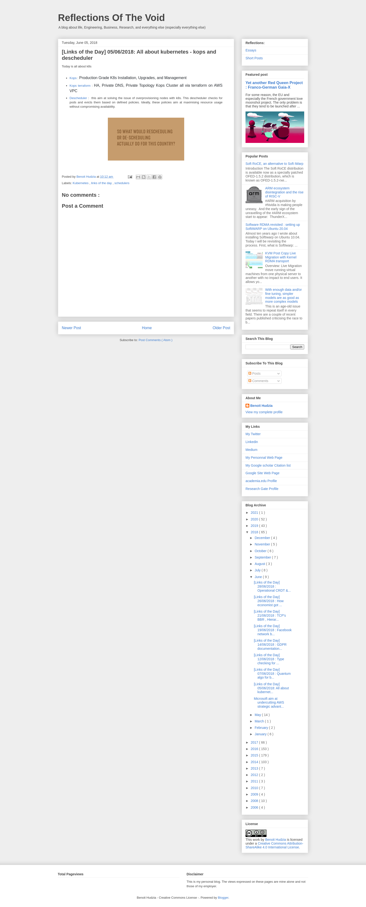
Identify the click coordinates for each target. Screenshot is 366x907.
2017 (255, 742)
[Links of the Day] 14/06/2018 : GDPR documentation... (270, 644)
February (262, 728)
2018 (255, 532)
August (260, 564)
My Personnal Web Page (264, 457)
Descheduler (78, 98)
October (261, 551)
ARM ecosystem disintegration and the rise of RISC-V (284, 192)
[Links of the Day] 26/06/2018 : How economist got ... (269, 601)
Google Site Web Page (262, 473)
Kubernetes (81, 183)
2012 (255, 775)
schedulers (121, 183)
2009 (255, 794)
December (263, 538)
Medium (251, 450)
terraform (84, 85)
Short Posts (254, 58)
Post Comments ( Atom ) (156, 340)
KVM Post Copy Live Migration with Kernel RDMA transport (281, 257)
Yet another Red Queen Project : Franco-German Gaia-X (274, 85)
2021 (255, 512)
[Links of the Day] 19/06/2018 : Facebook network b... (273, 630)
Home (147, 328)
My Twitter (253, 434)
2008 (255, 801)
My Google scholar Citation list (268, 465)
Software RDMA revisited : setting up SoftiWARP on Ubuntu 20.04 (273, 227)
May (258, 715)
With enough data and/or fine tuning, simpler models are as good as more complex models (283, 295)
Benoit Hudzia (261, 406)
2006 (255, 807)
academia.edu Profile (261, 481)
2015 (255, 755)
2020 (255, 519)
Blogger (223, 897)
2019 (255, 526)
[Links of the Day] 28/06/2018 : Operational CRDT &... (272, 586)
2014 (255, 762)
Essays (251, 50)
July (258, 570)
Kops (73, 78)
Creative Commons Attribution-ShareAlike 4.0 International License (274, 845)
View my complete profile (264, 412)
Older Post (221, 328)
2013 (255, 768)
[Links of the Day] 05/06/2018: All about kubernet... (271, 688)
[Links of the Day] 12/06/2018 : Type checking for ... (269, 659)
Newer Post (71, 328)
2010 (255, 788)
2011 (255, 781)
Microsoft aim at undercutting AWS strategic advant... (269, 703)
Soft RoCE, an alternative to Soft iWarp (274, 164)
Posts (254, 373)
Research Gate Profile (262, 489)
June (259, 577)
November (263, 544)
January (261, 734)
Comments (258, 381)
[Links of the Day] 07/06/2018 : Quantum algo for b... (272, 674)
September (263, 557)
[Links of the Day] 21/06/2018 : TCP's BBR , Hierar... (270, 615)
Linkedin (252, 442)
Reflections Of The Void (111, 17)
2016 (255, 749)
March (260, 721)
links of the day (102, 183)
